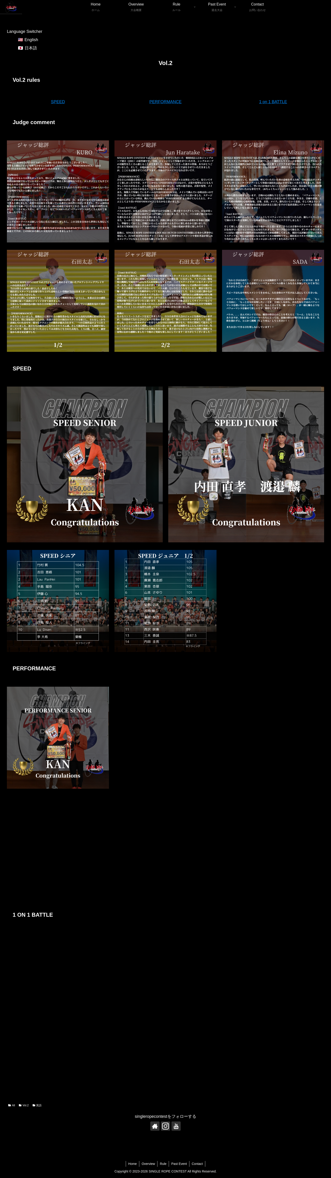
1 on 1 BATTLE (273, 102)
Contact (197, 1164)
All (11, 1105)
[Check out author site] (155, 1126)
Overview (148, 1164)
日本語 (31, 48)
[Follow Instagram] (165, 1126)
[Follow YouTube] (176, 1126)
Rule (163, 1164)
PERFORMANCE (165, 102)
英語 (37, 1105)
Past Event (179, 1164)
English (31, 39)
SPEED (58, 102)
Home (132, 1164)
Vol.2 (24, 1105)
